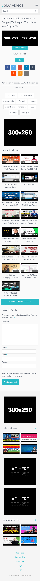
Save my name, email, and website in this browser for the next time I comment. (19, 374)
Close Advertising (20, 48)
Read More (19, 87)
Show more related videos (20, 301)
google (33, 101)
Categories (20, 553)
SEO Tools (11, 95)
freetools (21, 101)
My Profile (20, 561)
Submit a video (20, 557)
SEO (32, 107)
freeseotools (8, 101)
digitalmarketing (26, 95)
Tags (20, 566)
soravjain (25, 113)
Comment (5, 322)
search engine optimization (15, 107)
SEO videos (12, 5)
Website (4, 362)
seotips (13, 113)
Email (4, 355)
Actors (20, 570)
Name (4, 348)
